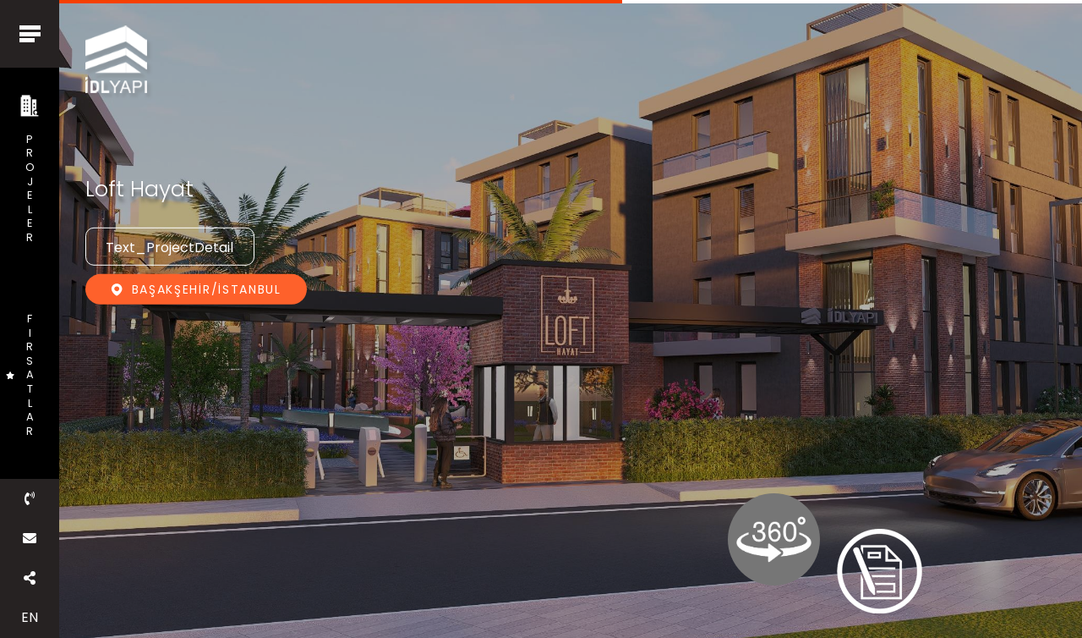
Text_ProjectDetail (169, 247)
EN (29, 617)
